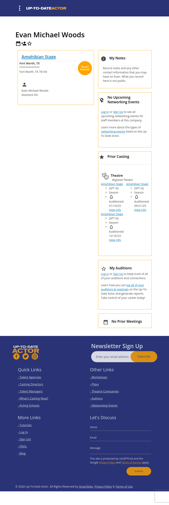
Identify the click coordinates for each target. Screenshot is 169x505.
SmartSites (86, 495)
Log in (105, 112)
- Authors (100, 396)
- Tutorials (29, 428)
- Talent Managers (33, 390)
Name (98, 430)
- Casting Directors (33, 384)
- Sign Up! (28, 440)
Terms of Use (124, 495)
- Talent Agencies (32, 379)
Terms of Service (129, 459)
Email (98, 438)
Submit (135, 466)
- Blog (26, 452)
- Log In (27, 434)
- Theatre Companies (107, 390)
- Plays (99, 384)
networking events (113, 131)
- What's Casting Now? (35, 396)
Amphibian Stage (39, 57)
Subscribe (152, 356)
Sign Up (118, 112)
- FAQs (26, 446)
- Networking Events (106, 402)
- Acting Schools (32, 402)
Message (99, 447)
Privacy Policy (109, 459)
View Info (115, 210)
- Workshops (102, 379)
